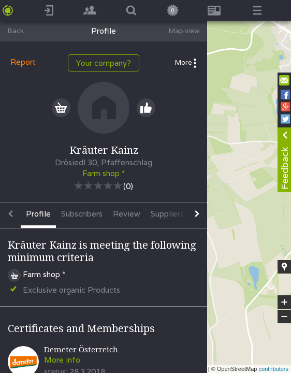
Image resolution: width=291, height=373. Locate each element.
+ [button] (284, 302)
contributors (273, 369)
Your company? (103, 63)
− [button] (284, 316)
